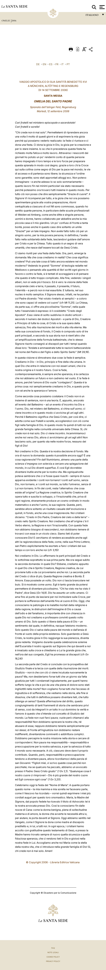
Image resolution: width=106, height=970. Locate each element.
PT (68, 64)
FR (56, 64)
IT (62, 64)
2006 (14, 20)
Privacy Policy (53, 961)
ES (50, 64)
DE (38, 64)
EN (44, 64)
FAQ (53, 948)
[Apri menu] (102, 7)
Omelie (6, 20)
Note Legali (53, 952)
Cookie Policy (53, 957)
